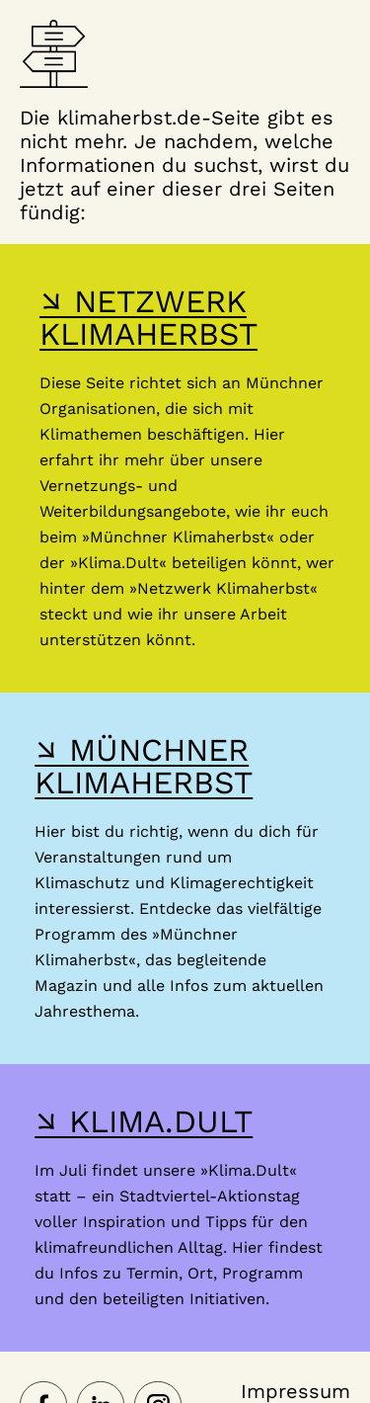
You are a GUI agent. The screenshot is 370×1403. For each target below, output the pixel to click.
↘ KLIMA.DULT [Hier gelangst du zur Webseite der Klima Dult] (144, 1121)
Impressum (295, 1391)
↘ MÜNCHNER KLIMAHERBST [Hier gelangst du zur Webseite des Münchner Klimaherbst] (144, 766)
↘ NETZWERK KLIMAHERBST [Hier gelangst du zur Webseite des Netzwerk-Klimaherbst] (148, 318)
